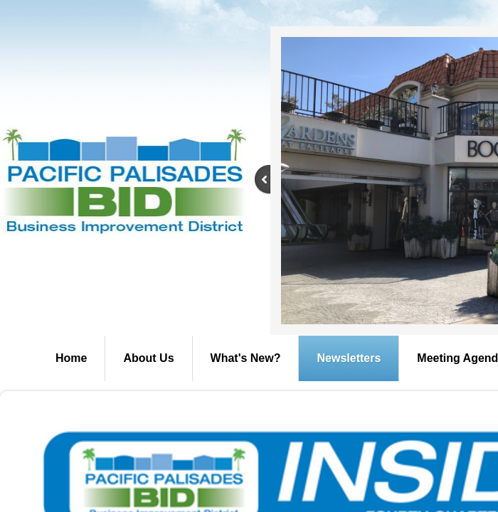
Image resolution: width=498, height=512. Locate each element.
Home (71, 358)
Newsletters (349, 358)
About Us (148, 358)
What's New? (246, 358)
